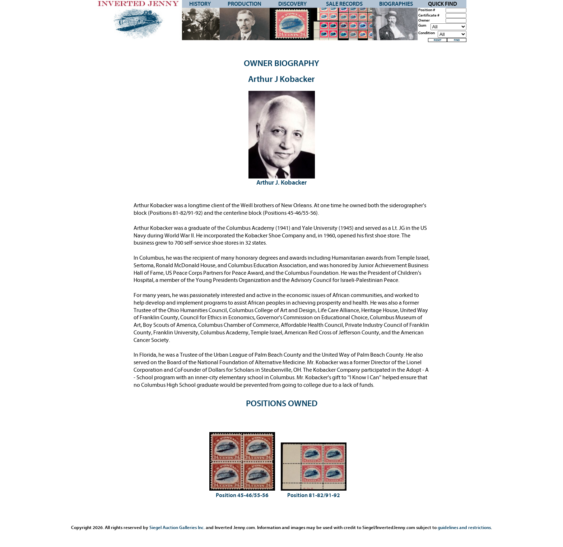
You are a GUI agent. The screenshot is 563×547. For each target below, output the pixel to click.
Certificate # (428, 15)
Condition (426, 33)
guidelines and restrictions (464, 527)
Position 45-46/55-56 (242, 495)
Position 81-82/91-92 (313, 495)
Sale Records (344, 4)
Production (244, 4)
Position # (426, 10)
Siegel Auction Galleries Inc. (177, 527)
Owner (424, 20)
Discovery (292, 4)
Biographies (396, 4)
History (200, 4)
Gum (422, 25)
